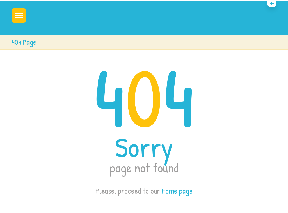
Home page (177, 190)
